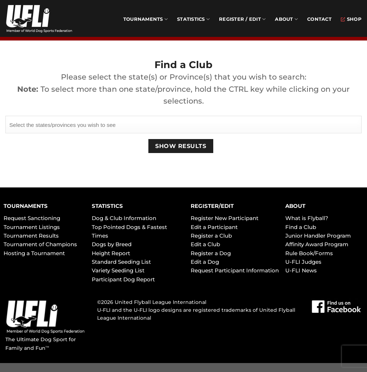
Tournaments (145, 19)
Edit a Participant (214, 227)
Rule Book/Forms (309, 253)
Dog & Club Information (124, 218)
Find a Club (300, 227)
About (286, 19)
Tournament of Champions (40, 244)
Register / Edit (242, 19)
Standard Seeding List (121, 261)
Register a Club (211, 235)
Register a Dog (211, 253)
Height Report (111, 253)
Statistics (193, 19)
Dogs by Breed (112, 244)
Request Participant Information (235, 270)
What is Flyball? (306, 218)
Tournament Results (31, 235)
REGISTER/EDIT (212, 205)
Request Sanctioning (32, 218)
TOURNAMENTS (26, 205)
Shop (351, 19)
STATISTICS (107, 205)
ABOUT (295, 205)
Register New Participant (224, 218)
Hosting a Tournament (34, 253)
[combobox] (183, 124)
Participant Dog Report (123, 279)
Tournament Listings (32, 227)
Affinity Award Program (316, 244)
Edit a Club (205, 244)
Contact (319, 19)
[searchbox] (183, 124)
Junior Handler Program (318, 235)
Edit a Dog (205, 261)
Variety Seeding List (118, 270)
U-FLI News (301, 270)
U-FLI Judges (303, 261)
